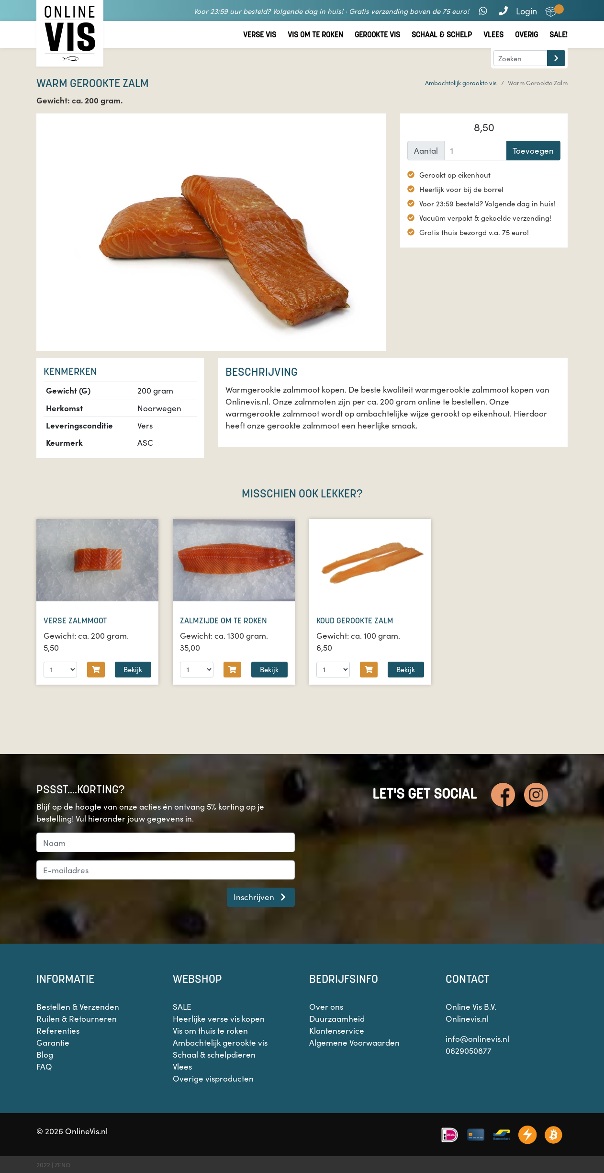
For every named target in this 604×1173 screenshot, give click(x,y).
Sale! (558, 35)
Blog (44, 1054)
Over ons (326, 1006)
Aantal (426, 150)
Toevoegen (533, 150)
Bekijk (132, 669)
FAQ (44, 1066)
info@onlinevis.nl (477, 1038)
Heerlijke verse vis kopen (219, 1018)
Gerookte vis (377, 35)
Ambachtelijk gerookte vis (461, 82)
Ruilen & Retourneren (76, 1018)
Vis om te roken (315, 35)
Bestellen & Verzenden (77, 1006)
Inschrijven (261, 896)
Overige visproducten (213, 1078)
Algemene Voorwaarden (354, 1042)
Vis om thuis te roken (210, 1030)
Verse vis (259, 35)
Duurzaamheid (337, 1018)
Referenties (57, 1030)
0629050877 (469, 1050)
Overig (526, 35)
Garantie (52, 1042)
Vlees (493, 35)
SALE (182, 1006)
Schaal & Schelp (442, 35)
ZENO (62, 1164)
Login (526, 11)
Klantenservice (336, 1030)
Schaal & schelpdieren (214, 1054)
